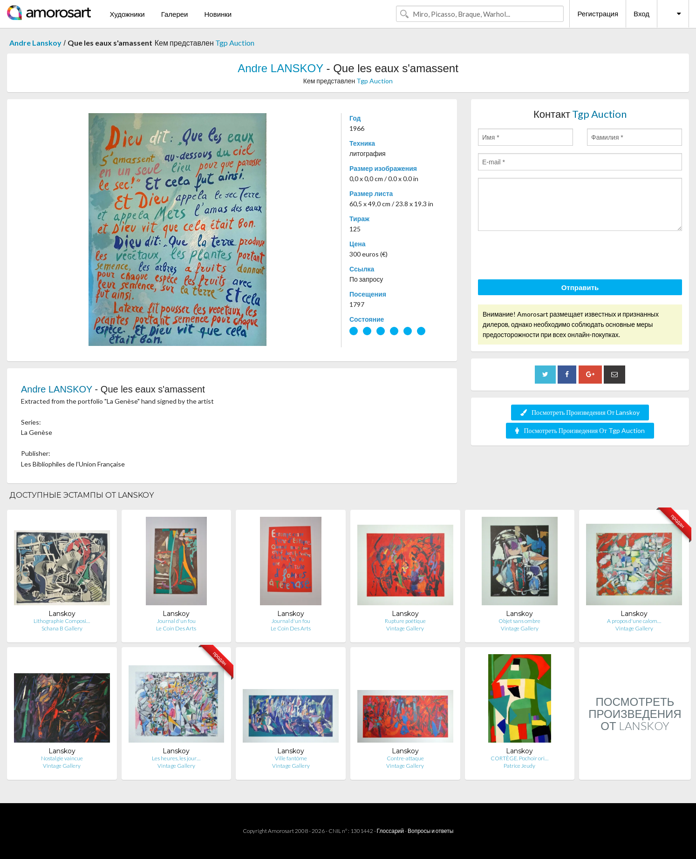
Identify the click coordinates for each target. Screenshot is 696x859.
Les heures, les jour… (176, 758)
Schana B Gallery (61, 628)
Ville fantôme (291, 758)
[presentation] (549, 256)
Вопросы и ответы (430, 830)
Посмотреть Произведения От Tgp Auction (579, 430)
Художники (126, 14)
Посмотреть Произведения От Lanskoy (580, 412)
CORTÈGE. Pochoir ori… (519, 758)
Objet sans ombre (519, 620)
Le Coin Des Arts (176, 628)
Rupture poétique (405, 620)
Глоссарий (390, 830)
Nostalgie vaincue (62, 758)
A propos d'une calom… (634, 620)
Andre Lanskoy (35, 42)
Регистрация (597, 13)
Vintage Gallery (405, 628)
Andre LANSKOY (280, 68)
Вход (641, 13)
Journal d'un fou (176, 620)
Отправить (580, 287)
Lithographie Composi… (62, 620)
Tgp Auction (234, 42)
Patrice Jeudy (519, 765)
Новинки (218, 14)
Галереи (174, 14)
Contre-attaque (405, 758)
